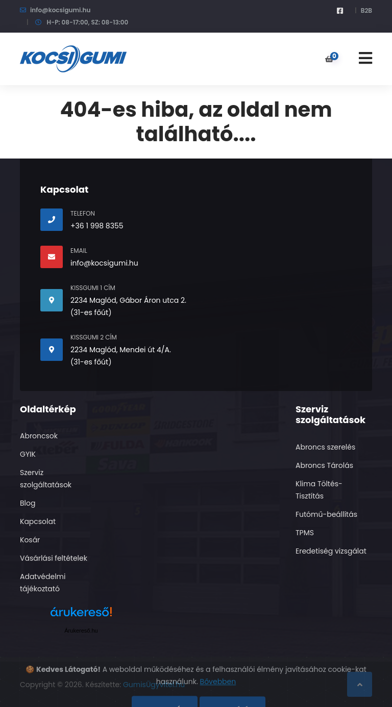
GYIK (28, 454)
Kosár (30, 540)
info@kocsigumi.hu (60, 10)
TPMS (305, 533)
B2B (366, 10)
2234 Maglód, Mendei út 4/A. (120, 350)
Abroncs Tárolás (324, 465)
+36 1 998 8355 (97, 226)
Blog (27, 503)
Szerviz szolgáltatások (45, 478)
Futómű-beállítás (326, 514)
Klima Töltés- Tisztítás (319, 490)
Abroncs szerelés (325, 447)
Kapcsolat (38, 521)
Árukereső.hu (80, 630)
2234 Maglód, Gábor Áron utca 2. (128, 300)
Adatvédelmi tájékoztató (42, 582)
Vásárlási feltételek (53, 558)
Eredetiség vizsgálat (331, 551)
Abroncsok (39, 436)
